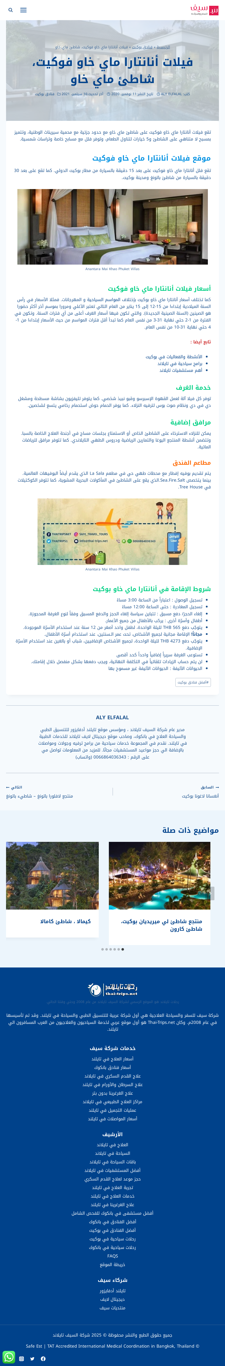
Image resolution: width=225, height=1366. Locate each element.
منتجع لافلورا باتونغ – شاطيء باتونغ (57, 792)
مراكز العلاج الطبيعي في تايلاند (112, 1102)
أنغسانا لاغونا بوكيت (168, 792)
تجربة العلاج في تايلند (112, 1187)
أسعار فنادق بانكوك (112, 1067)
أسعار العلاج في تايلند (112, 1059)
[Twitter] (32, 1358)
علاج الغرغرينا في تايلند (112, 1205)
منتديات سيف (112, 1308)
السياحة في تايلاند (112, 1153)
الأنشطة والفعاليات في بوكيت (174, 357)
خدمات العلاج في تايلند (113, 1196)
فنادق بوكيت (142, 47)
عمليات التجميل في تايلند (112, 1110)
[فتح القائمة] (23, 10)
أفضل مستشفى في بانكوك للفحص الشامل (112, 1213)
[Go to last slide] (209, 893)
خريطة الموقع (112, 1265)
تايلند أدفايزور (112, 1291)
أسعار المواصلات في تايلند (112, 1119)
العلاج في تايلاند (112, 1145)
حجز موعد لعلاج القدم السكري (112, 1179)
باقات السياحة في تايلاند (112, 1162)
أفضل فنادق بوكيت (193, 682)
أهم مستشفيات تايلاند (180, 370)
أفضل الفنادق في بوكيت (112, 1230)
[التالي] (15, 893)
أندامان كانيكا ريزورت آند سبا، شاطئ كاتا (175, 925)
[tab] (122, 949)
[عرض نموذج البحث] (10, 10)
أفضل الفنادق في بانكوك (112, 1222)
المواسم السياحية (103, 300)
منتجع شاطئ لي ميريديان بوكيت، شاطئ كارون (59, 925)
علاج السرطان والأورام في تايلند (112, 1085)
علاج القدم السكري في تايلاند (112, 1076)
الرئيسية (163, 47)
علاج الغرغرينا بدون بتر (112, 1093)
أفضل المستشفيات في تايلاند (112, 1170)
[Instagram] (21, 1358)
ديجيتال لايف (112, 1299)
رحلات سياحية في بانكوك (112, 1247)
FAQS (112, 1256)
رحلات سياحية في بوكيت (112, 1239)
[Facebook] (43, 1358)
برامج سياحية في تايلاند (179, 364)
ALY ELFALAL (171, 94)
